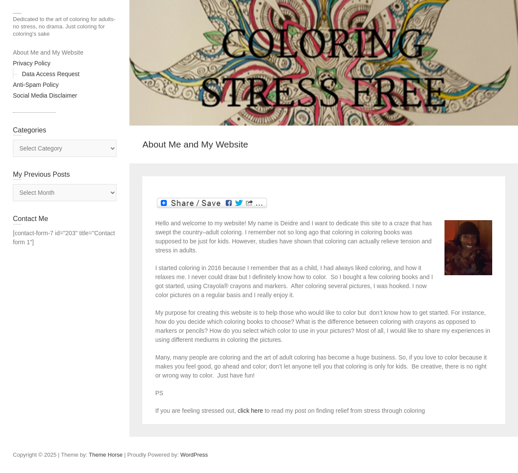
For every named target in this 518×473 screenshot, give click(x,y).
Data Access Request (51, 74)
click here (251, 410)
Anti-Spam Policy (36, 84)
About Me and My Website (48, 52)
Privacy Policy (31, 63)
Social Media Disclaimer (45, 95)
